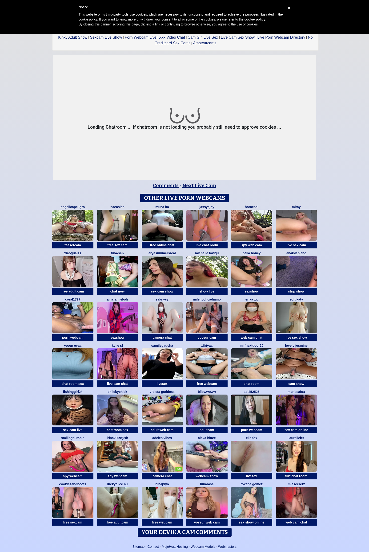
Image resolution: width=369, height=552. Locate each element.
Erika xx (251, 299)
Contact (153, 546)
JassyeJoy (206, 207)
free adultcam (117, 522)
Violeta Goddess (162, 392)
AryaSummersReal (162, 253)
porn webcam (72, 337)
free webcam (207, 384)
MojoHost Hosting (175, 546)
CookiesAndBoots (72, 484)
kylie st (117, 345)
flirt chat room (296, 476)
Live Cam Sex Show (238, 37)
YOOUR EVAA (72, 345)
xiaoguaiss (72, 253)
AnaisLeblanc (296, 253)
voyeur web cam (207, 522)
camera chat (162, 337)
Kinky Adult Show (72, 37)
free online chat (162, 245)
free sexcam (72, 522)
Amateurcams (204, 43)
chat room (252, 384)
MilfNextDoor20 (251, 345)
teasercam (72, 245)
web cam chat (251, 337)
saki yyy (162, 299)
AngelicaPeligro (73, 207)
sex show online (251, 522)
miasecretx (296, 484)
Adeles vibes (162, 438)
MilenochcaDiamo (207, 299)
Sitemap (138, 546)
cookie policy (255, 19)
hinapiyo (162, 484)
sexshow (251, 291)
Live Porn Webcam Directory (281, 37)
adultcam (207, 430)
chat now (117, 291)
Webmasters (227, 546)
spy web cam (251, 245)
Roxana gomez (252, 484)
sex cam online (296, 430)
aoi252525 (252, 392)
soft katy (296, 299)
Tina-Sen (117, 253)
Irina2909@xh (117, 438)
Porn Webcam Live (140, 37)
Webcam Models (203, 546)
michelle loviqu (207, 253)
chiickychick (117, 392)
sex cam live (73, 430)
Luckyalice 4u (117, 484)
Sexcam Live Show (106, 37)
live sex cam (296, 245)
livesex (162, 384)
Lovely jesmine (296, 345)
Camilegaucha (162, 345)
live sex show (296, 337)
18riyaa (207, 345)
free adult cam (73, 291)
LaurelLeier (296, 438)
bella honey (251, 253)
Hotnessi (251, 207)
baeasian (117, 207)
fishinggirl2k (72, 392)
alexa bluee (207, 438)
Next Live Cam (199, 185)
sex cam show (162, 291)
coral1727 (72, 299)
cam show (296, 384)
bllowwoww (207, 392)
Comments (166, 185)
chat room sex (73, 384)
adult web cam (162, 430)
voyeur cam (207, 337)
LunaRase (207, 484)
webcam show (207, 476)
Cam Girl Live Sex (203, 37)
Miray (296, 207)
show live (206, 291)
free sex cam (118, 245)
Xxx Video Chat (172, 37)
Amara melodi (117, 299)
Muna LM (162, 207)
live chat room (207, 245)
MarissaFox (296, 392)
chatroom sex (117, 430)
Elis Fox (251, 438)
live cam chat (117, 384)
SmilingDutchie (72, 438)
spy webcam (72, 476)
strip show (296, 291)
